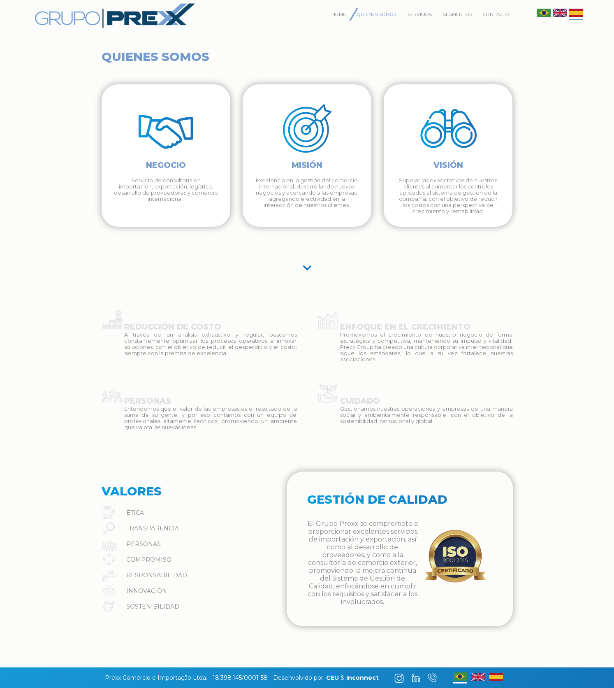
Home (338, 14)
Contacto (496, 14)
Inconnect (362, 677)
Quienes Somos (376, 14)
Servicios (420, 14)
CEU (332, 677)
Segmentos (457, 14)
